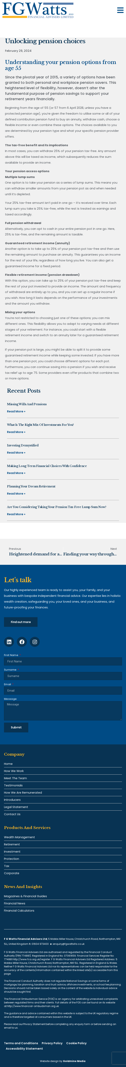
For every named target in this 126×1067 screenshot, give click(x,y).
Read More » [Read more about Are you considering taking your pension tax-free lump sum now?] (16, 514)
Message (10, 699)
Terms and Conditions (21, 1043)
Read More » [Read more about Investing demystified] (16, 453)
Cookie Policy (76, 1043)
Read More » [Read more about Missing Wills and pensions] (16, 411)
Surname (10, 669)
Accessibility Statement (24, 1049)
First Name (11, 655)
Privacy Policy (52, 1043)
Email (8, 684)
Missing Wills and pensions (27, 404)
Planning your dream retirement (31, 486)
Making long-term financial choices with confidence (47, 466)
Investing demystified (23, 445)
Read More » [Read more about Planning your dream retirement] (16, 494)
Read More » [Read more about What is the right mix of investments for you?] (16, 432)
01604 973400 (40, 944)
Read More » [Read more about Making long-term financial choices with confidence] (16, 473)
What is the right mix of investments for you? (40, 425)
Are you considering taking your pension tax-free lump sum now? (56, 507)
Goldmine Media (74, 1061)
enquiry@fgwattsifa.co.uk (69, 944)
